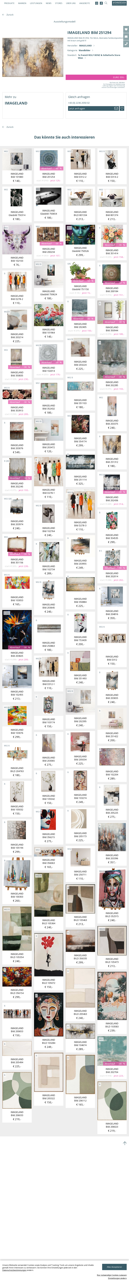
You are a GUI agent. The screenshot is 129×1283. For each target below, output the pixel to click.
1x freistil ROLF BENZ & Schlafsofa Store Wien (99, 56)
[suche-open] (105, 3)
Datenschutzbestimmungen (14, 1270)
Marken (22, 3)
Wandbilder (84, 50)
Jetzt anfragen (77, 108)
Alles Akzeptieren (114, 1267)
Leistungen (36, 3)
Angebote (84, 3)
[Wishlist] (126, 29)
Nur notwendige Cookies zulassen (112, 1275)
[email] (126, 36)
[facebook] (101, 3)
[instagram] (96, 3)
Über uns (71, 3)
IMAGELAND (85, 45)
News (48, 3)
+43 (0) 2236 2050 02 (79, 102)
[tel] (126, 43)
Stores (58, 3)
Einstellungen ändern (117, 1278)
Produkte (9, 3)
